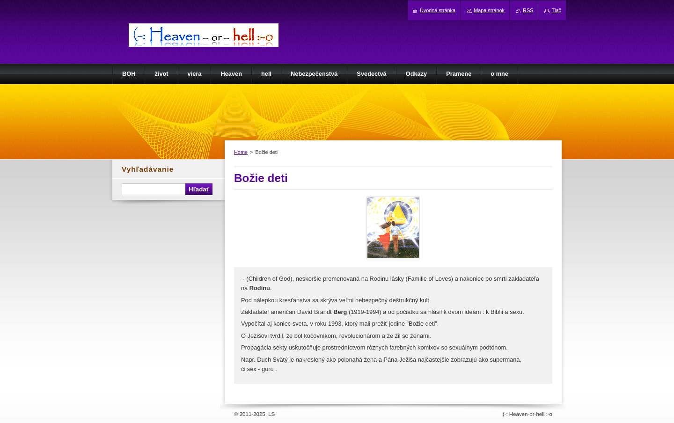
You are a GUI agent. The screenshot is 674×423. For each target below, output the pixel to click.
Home (241, 152)
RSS (528, 10)
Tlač (556, 10)
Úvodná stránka (437, 10)
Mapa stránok (489, 10)
